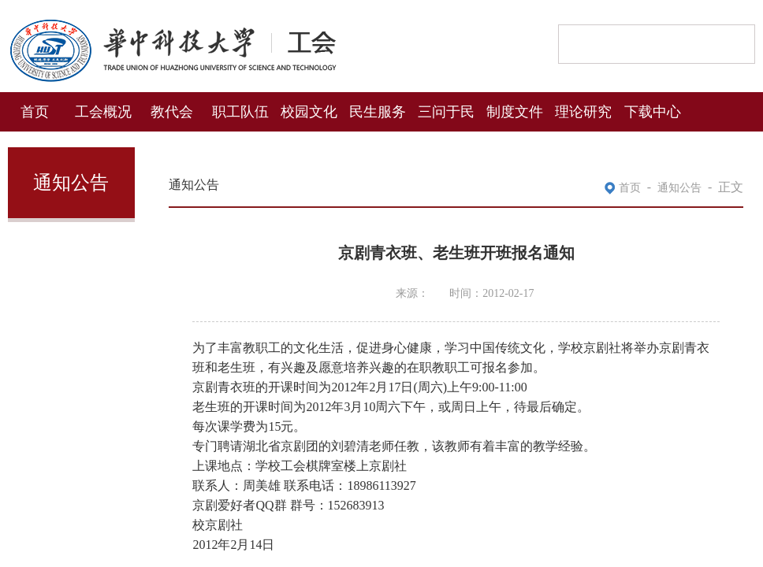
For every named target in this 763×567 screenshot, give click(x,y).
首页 (34, 110)
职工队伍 (240, 110)
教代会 (172, 110)
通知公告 (679, 186)
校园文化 (309, 110)
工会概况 (103, 110)
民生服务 (377, 110)
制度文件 (514, 110)
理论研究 (583, 110)
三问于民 (446, 110)
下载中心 (652, 110)
